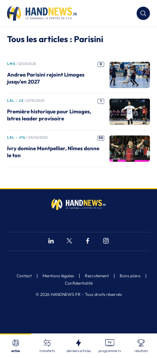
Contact (24, 276)
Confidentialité (79, 283)
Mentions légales (58, 276)
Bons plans (130, 276)
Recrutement (97, 276)
